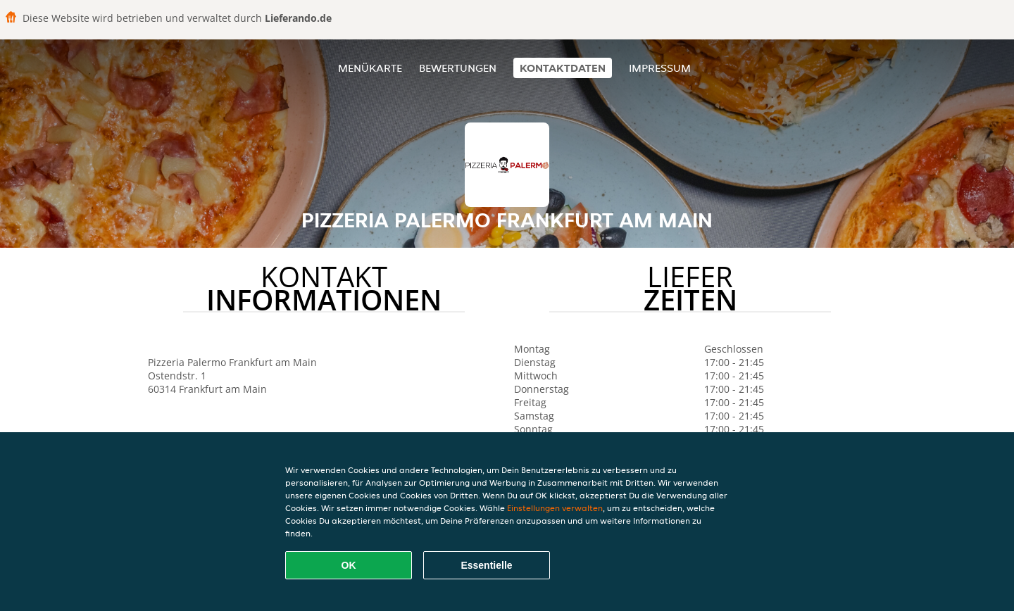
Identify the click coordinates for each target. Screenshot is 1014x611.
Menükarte (370, 68)
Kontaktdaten (563, 68)
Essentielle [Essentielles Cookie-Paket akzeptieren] (486, 565)
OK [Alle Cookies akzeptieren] (349, 565)
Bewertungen (457, 68)
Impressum (660, 68)
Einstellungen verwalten (555, 508)
